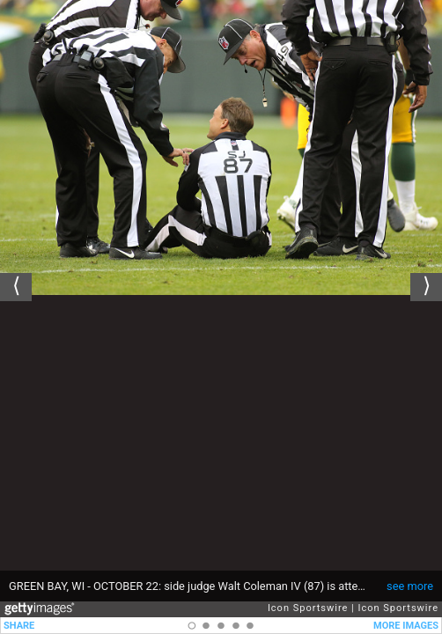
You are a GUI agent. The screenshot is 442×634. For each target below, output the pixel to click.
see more (410, 586)
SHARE (19, 625)
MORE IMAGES (405, 625)
